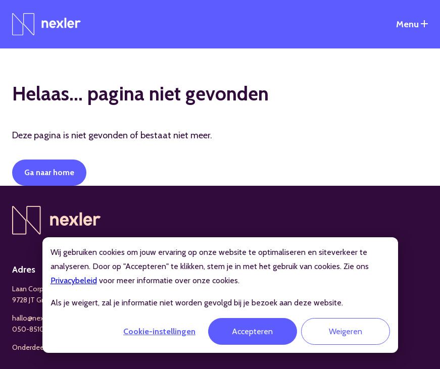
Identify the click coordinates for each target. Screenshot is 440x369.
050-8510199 (33, 329)
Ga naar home (49, 172)
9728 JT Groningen (40, 299)
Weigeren (345, 331)
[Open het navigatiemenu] (412, 24)
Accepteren (252, 331)
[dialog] (220, 295)
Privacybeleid (74, 280)
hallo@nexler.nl (35, 318)
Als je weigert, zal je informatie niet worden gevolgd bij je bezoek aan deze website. (197, 302)
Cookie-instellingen (159, 331)
